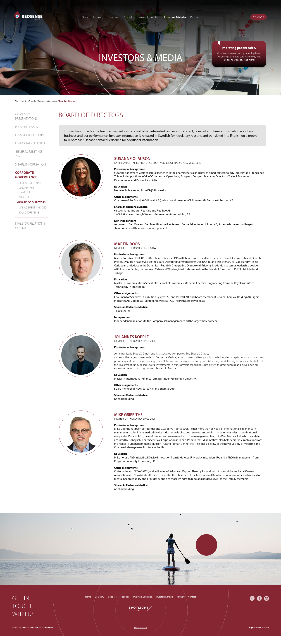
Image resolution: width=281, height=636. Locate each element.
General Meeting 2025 (28, 153)
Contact (258, 17)
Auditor (23, 197)
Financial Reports (29, 135)
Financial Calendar (31, 143)
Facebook (259, 598)
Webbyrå (265, 627)
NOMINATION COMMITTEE (25, 190)
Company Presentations (26, 116)
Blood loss (113, 17)
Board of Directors (32, 202)
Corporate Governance (47, 101)
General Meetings (29, 183)
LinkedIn (252, 598)
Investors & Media (175, 17)
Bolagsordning (28, 212)
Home (85, 17)
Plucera (258, 627)
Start (17, 101)
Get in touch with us (23, 605)
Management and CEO (32, 207)
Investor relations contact (30, 225)
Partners (194, 17)
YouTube (266, 598)
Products (128, 17)
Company (98, 17)
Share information (30, 164)
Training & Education (148, 17)
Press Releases (26, 126)
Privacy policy (140, 627)
